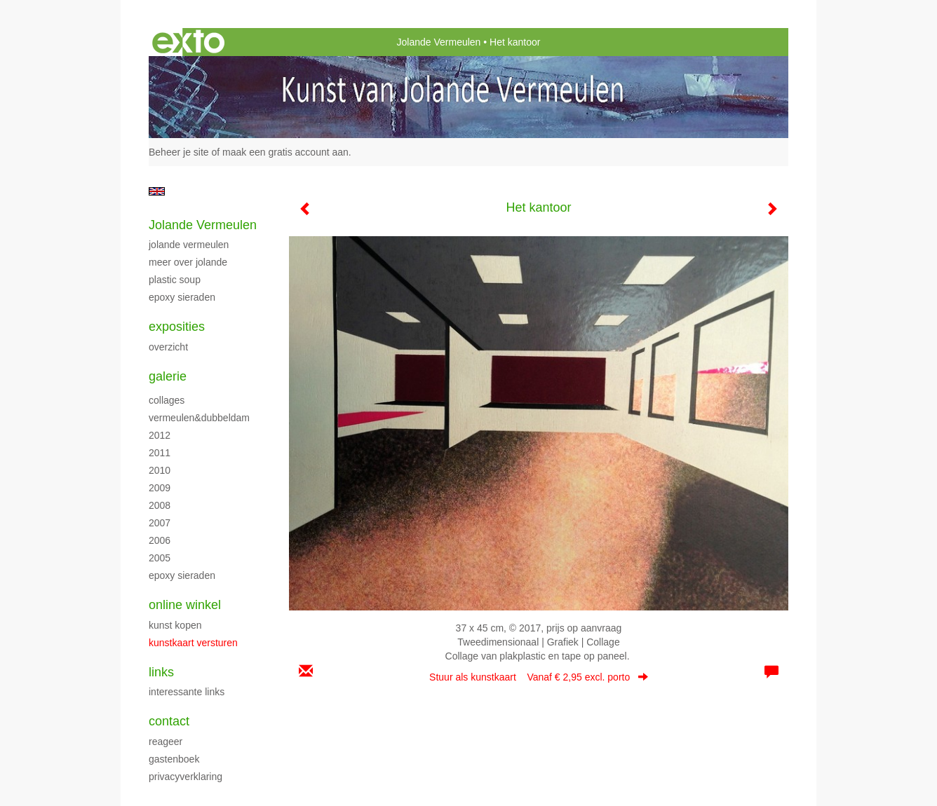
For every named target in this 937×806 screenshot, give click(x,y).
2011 (159, 452)
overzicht (168, 347)
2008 (159, 505)
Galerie (168, 376)
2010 (159, 470)
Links (161, 672)
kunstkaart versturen (193, 642)
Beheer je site (179, 152)
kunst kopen (175, 625)
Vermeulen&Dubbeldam (199, 417)
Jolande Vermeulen (439, 42)
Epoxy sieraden (182, 297)
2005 (159, 557)
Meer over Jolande (188, 262)
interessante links (186, 691)
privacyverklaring (185, 776)
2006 (159, 540)
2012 (159, 435)
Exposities (177, 327)
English (157, 191)
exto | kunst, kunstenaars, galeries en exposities (188, 42)
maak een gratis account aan (285, 152)
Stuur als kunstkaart (538, 677)
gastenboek (174, 759)
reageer (165, 741)
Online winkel (185, 605)
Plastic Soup (175, 279)
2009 (159, 487)
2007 (159, 522)
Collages (166, 400)
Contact (169, 721)
